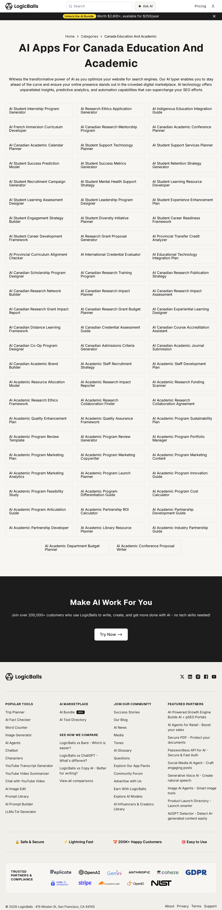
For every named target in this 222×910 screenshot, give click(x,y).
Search (79, 6)
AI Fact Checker (18, 720)
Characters (14, 758)
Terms (196, 906)
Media (119, 735)
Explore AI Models (128, 796)
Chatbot (11, 750)
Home (70, 36)
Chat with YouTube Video (25, 781)
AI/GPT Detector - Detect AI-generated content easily (190, 816)
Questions (122, 758)
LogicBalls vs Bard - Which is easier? (83, 745)
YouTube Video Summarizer (27, 773)
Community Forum (128, 773)
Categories (89, 36)
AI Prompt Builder (19, 804)
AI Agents (12, 743)
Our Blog (121, 720)
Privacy (183, 906)
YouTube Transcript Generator (29, 766)
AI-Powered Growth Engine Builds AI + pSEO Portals (189, 714)
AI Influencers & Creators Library (134, 806)
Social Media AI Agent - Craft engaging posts (191, 765)
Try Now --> (111, 634)
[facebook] (206, 676)
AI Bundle (72, 712)
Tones (119, 743)
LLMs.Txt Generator (20, 812)
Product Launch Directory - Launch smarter (189, 803)
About (169, 906)
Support (210, 906)
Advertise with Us (128, 781)
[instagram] (198, 676)
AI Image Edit (15, 789)
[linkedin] (190, 676)
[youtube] (214, 676)
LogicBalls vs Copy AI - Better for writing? (83, 770)
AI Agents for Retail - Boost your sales (189, 727)
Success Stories (127, 712)
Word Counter (16, 727)
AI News (120, 727)
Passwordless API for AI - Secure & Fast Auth (188, 752)
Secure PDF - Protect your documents (189, 740)
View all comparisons (76, 781)
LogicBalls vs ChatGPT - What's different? (79, 758)
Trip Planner (15, 712)
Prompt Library (17, 796)
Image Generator (18, 735)
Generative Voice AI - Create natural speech (190, 778)
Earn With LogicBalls (130, 789)
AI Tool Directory (73, 720)
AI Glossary (123, 750)
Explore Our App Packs (132, 766)
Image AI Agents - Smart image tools (192, 790)
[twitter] (182, 676)
